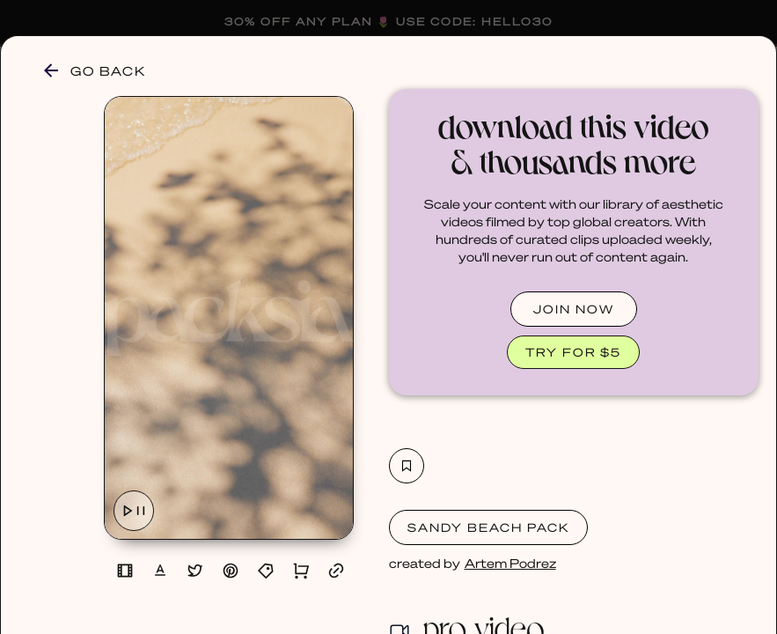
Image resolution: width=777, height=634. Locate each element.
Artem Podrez (510, 563)
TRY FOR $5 (573, 351)
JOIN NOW (573, 308)
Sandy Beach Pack (488, 527)
